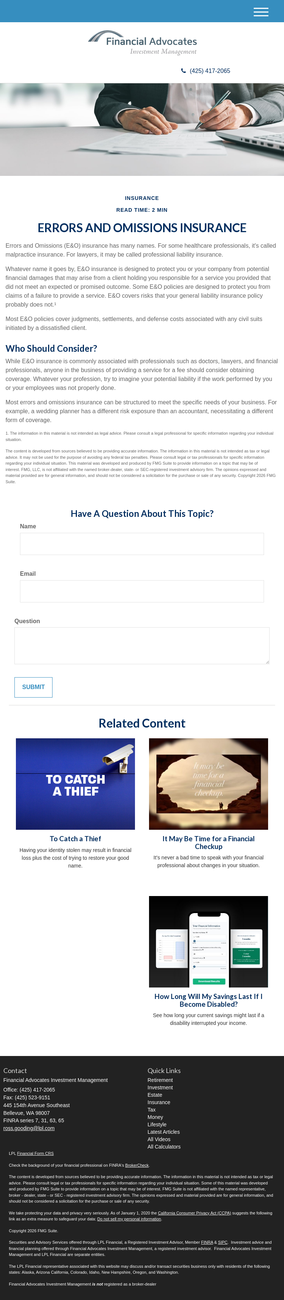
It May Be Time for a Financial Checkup (208, 842)
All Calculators (164, 1147)
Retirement (160, 1080)
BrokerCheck (137, 1165)
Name (28, 526)
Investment (160, 1087)
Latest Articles (164, 1132)
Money (155, 1117)
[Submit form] (33, 687)
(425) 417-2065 (205, 71)
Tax (152, 1110)
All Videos (159, 1139)
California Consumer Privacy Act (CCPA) (194, 1213)
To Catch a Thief (75, 839)
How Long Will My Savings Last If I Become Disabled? (209, 1000)
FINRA (207, 1242)
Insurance (159, 1102)
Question (27, 621)
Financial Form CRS (35, 1153)
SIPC (223, 1242)
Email (28, 574)
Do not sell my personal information (129, 1219)
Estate (155, 1095)
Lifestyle (157, 1124)
